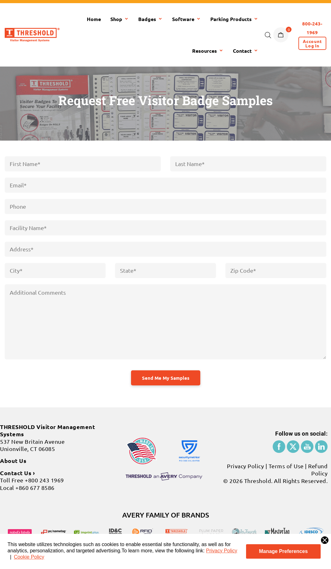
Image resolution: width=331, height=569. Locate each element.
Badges (150, 19)
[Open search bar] (268, 35)
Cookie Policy (29, 557)
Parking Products (234, 19)
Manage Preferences (283, 551)
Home (94, 19)
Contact (245, 50)
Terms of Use (286, 466)
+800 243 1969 (44, 480)
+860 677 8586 (35, 487)
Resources (207, 50)
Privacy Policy (221, 550)
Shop (119, 19)
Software (186, 19)
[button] (312, 43)
